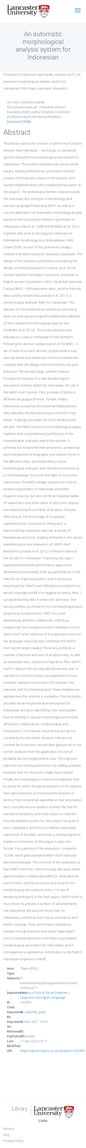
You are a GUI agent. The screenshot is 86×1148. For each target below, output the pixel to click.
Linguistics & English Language (42, 997)
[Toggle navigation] (77, 11)
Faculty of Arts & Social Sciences (44, 993)
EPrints (8, 1129)
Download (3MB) (19, 121)
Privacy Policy (13, 1141)
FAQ (6, 1135)
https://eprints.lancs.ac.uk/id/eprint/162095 (52, 1051)
